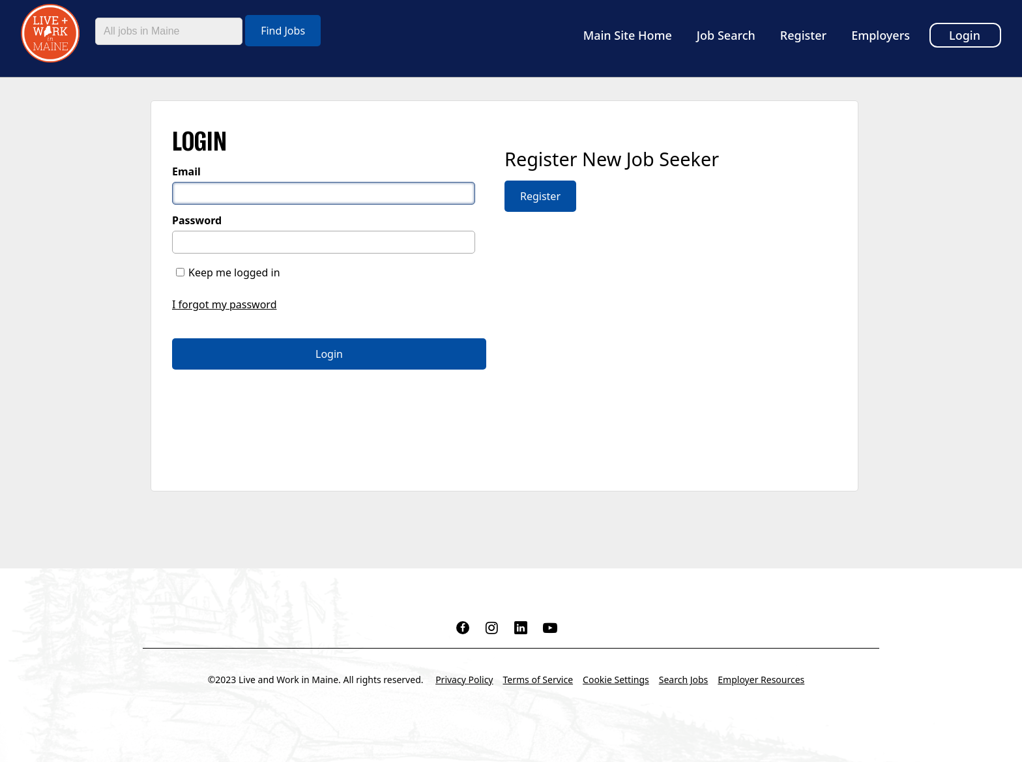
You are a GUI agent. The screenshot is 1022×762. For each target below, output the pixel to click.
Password (197, 220)
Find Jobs (283, 30)
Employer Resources (761, 679)
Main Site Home (627, 35)
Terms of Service (538, 679)
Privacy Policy (464, 679)
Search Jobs (683, 679)
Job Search (726, 35)
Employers (880, 35)
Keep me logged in (234, 272)
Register (803, 35)
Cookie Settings (616, 679)
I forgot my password (224, 304)
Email (186, 171)
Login (964, 35)
